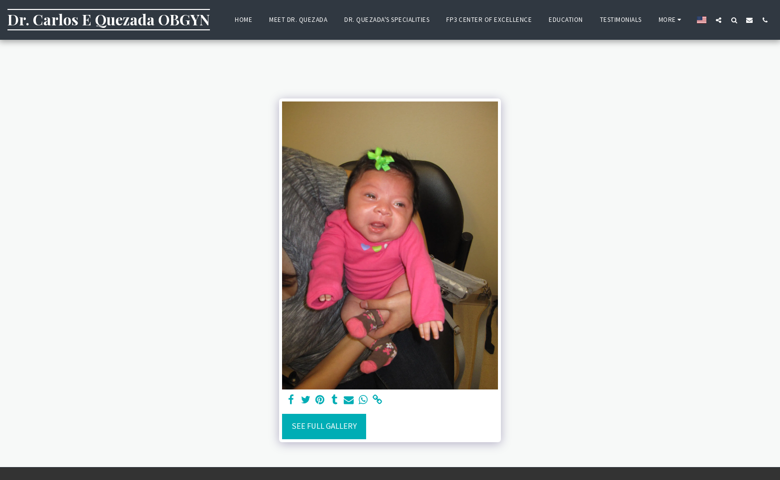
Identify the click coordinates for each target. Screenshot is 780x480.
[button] (718, 19)
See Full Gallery (324, 426)
